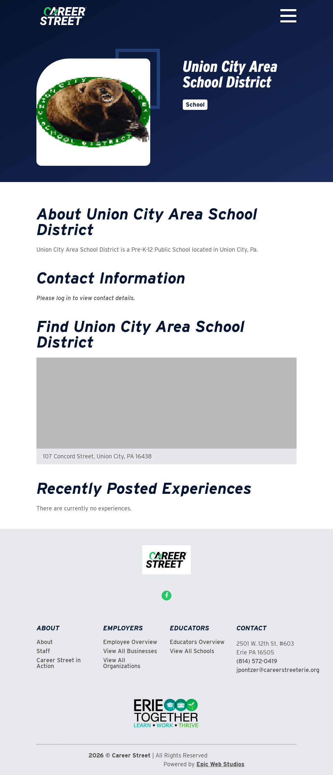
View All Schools (192, 651)
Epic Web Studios (220, 764)
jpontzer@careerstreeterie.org (277, 669)
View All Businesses (130, 651)
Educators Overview (197, 642)
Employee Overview (130, 642)
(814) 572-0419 (256, 661)
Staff (43, 651)
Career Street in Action (58, 663)
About (44, 642)
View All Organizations (121, 663)
